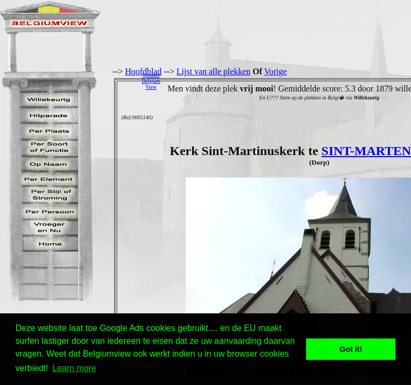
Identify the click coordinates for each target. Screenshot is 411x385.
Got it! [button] (351, 349)
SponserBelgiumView (151, 81)
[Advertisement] (288, 81)
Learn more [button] (74, 368)
